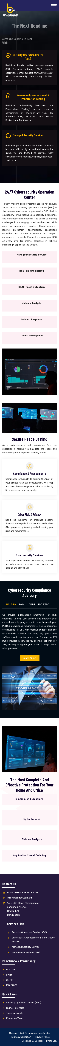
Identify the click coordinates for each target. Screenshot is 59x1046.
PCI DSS (11, 604)
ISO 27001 (44, 604)
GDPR (32, 604)
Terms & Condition (21, 1037)
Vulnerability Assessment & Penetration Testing (31, 939)
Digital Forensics (13, 1008)
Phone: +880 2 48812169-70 (20, 892)
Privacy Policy (42, 1037)
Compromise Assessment (23, 952)
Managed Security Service (23, 947)
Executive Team (12, 1018)
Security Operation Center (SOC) (27, 932)
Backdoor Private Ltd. (46, 1041)
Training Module (12, 1013)
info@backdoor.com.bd (17, 898)
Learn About (29, 658)
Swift (22, 604)
